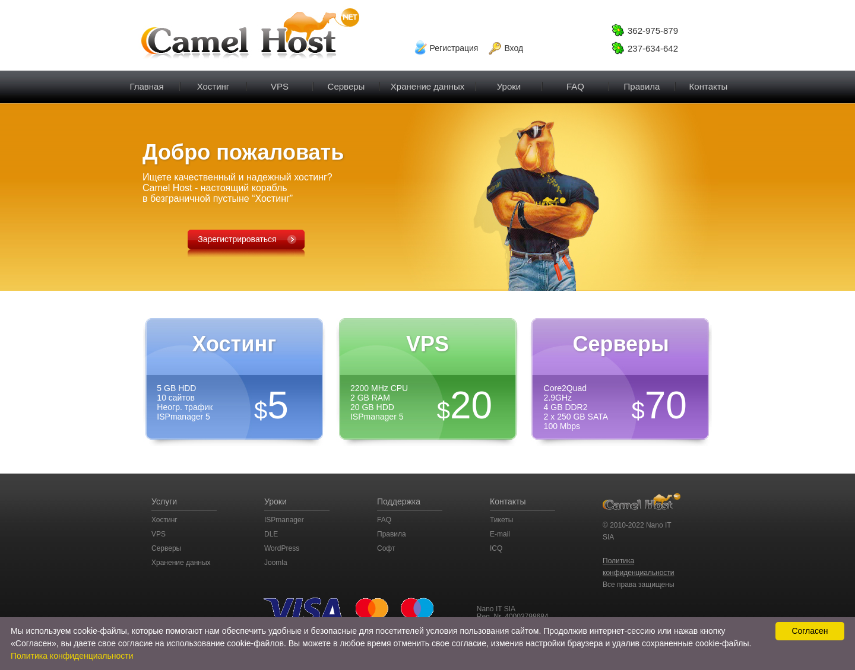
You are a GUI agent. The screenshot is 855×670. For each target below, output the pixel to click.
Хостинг (213, 81)
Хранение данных (181, 562)
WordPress (281, 548)
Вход (513, 48)
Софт (386, 548)
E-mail (500, 534)
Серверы (346, 81)
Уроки (509, 81)
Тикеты (501, 520)
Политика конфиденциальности (72, 656)
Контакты (708, 81)
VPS (279, 81)
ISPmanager (284, 520)
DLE (271, 534)
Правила (641, 81)
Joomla (275, 562)
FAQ (575, 81)
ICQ (496, 548)
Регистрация (454, 48)
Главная (146, 81)
